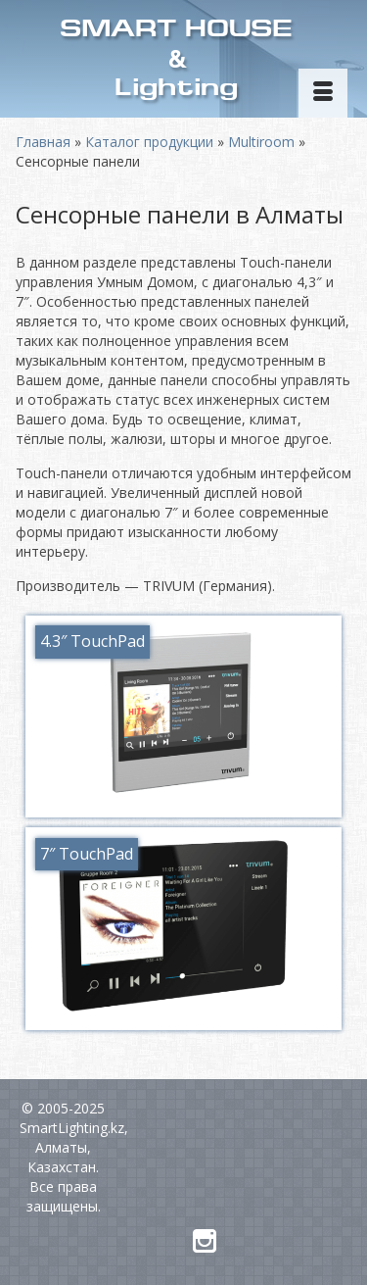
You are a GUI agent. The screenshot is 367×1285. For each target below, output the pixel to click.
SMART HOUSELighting (176, 60)
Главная (43, 141)
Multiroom (261, 141)
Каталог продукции (149, 141)
